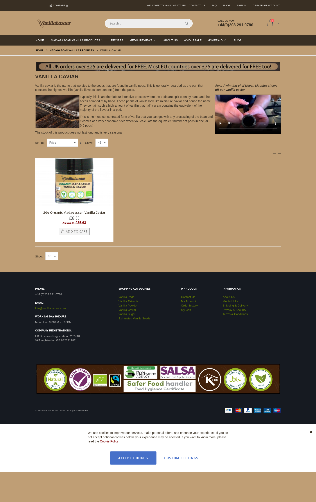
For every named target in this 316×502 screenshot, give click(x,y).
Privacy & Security (234, 310)
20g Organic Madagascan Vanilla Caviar (74, 212)
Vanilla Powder (128, 305)
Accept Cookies (133, 458)
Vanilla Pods (126, 297)
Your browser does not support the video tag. (248, 113)
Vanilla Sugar (126, 314)
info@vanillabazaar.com (50, 308)
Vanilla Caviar (127, 310)
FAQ (214, 5)
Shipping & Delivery (235, 305)
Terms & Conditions (235, 314)
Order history (189, 305)
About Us (229, 297)
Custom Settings (181, 458)
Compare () (58, 5)
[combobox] (149, 23)
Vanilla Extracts (128, 301)
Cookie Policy (109, 441)
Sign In (241, 5)
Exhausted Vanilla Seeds (134, 318)
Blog (226, 5)
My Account (188, 301)
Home (40, 50)
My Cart (186, 310)
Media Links (230, 301)
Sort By (40, 142)
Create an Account (266, 5)
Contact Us (197, 5)
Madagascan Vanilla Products (72, 50)
